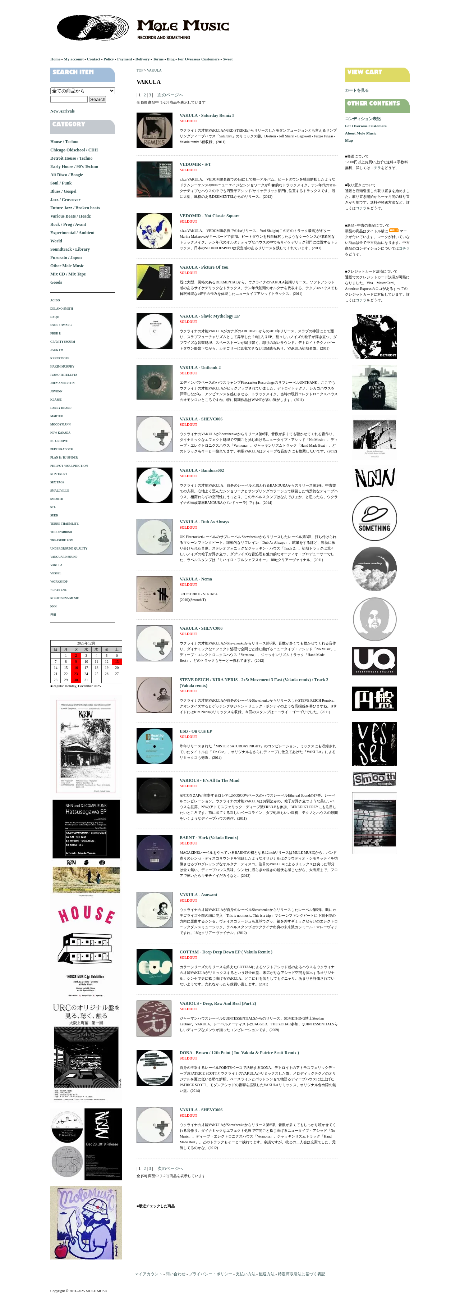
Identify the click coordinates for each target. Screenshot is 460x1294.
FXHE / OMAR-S (61, 325)
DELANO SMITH (61, 308)
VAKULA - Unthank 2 (200, 367)
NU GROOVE (59, 441)
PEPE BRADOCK (61, 449)
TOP (140, 70)
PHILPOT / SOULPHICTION (69, 466)
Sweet (228, 59)
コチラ (375, 168)
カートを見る (357, 90)
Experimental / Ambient (72, 232)
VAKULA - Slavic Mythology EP (210, 316)
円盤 (53, 614)
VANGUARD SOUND (64, 557)
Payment (124, 59)
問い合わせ (175, 1274)
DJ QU (54, 317)
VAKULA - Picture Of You (204, 267)
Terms (158, 59)
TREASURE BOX (61, 540)
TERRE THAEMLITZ (64, 523)
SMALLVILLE (59, 490)
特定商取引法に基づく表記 (301, 1274)
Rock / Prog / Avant (68, 224)
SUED (54, 515)
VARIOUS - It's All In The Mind (209, 780)
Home (55, 59)
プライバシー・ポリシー (210, 1274)
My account (73, 59)
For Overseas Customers (199, 59)
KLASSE (56, 399)
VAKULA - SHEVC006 (201, 419)
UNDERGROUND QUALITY (68, 548)
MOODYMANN (60, 424)
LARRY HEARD (61, 408)
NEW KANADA (60, 432)
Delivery (142, 59)
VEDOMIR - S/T (195, 164)
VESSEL (55, 573)
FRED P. (55, 333)
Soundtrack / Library (70, 249)
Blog (170, 59)
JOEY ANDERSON (62, 383)
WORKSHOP (59, 581)
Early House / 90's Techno (74, 166)
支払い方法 (246, 1274)
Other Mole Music (67, 265)
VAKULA (154, 70)
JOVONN (56, 391)
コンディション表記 (363, 119)
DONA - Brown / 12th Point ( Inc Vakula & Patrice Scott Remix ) (239, 1052)
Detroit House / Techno (71, 158)
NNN (53, 606)
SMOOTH (56, 499)
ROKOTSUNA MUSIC (64, 598)
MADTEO (56, 416)
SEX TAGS (57, 482)
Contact (93, 59)
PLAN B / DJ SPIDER (64, 457)
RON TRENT (58, 474)
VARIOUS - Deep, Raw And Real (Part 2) (218, 1003)
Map (349, 140)
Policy (109, 59)
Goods (56, 282)
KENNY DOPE (59, 358)
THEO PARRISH (61, 532)
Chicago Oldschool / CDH (74, 149)
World (56, 240)
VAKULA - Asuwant (198, 894)
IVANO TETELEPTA (63, 375)
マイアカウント (148, 1274)
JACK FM (56, 350)
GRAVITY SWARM (62, 341)
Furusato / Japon (66, 257)
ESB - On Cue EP (196, 731)
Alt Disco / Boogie (66, 174)
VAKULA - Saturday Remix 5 (207, 115)
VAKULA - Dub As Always (204, 521)
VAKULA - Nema (196, 579)
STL (53, 507)
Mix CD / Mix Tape (68, 274)
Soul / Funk (61, 183)
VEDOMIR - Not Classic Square (209, 215)
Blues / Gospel (63, 191)
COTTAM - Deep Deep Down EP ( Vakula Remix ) (226, 951)
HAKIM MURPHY (62, 366)
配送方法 (267, 1274)
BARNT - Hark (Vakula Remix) (209, 837)
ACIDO (55, 300)
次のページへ (170, 94)
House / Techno (64, 141)
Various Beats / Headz (70, 216)
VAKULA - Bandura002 (202, 470)
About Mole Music (360, 133)
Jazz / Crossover (65, 199)
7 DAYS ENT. (58, 590)
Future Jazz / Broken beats (75, 207)
